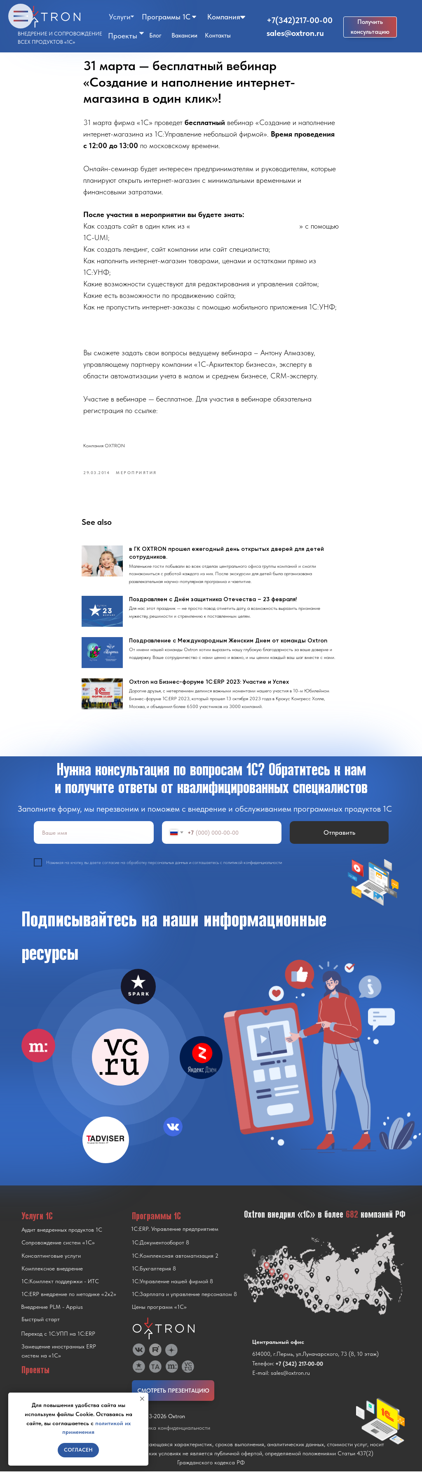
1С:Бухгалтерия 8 (154, 1275)
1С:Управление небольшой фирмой (244, 229)
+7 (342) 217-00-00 (299, 1370)
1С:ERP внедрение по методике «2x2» (68, 1300)
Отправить (339, 839)
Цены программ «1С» (159, 1313)
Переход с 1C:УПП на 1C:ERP (58, 1340)
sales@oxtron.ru (295, 33)
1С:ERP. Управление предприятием (174, 1235)
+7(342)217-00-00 (300, 20)
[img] (120, 1063)
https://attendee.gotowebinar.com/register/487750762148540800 (183, 424)
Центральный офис (278, 1348)
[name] (94, 839)
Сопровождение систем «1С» (58, 1249)
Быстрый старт (40, 1325)
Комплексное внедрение (52, 1275)
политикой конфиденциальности (252, 868)
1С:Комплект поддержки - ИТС (60, 1287)
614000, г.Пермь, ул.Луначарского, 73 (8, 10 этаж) (315, 1360)
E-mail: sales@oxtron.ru (281, 1379)
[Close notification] (142, 1399)
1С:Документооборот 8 (160, 1249)
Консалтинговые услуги (51, 1262)
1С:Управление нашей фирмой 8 (172, 1287)
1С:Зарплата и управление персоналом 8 (184, 1300)
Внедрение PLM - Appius (52, 1313)
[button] (370, 27)
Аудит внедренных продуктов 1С (61, 1236)
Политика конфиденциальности (171, 1434)
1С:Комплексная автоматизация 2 (175, 1262)
